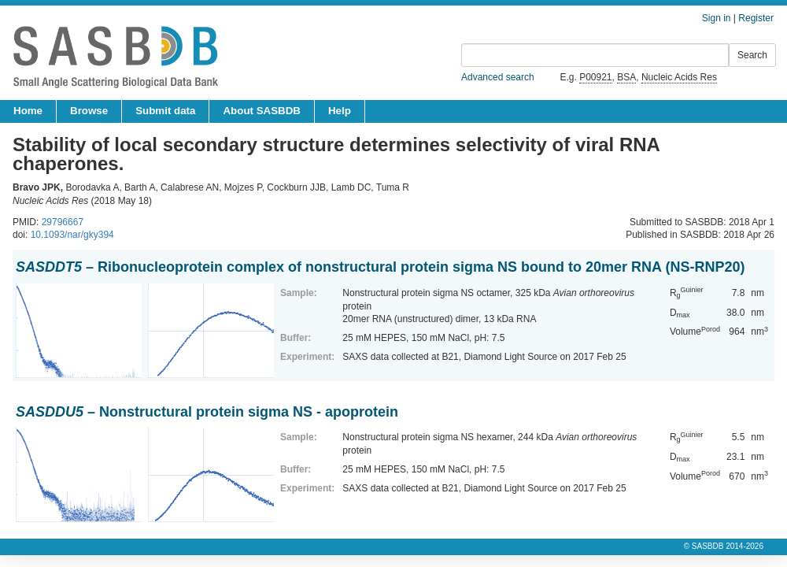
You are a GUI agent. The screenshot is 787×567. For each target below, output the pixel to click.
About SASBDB (261, 111)
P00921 (595, 77)
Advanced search (497, 77)
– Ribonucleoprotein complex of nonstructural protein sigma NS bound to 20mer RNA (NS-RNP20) (380, 267)
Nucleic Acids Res (679, 77)
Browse (89, 111)
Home (27, 111)
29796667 (62, 222)
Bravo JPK (37, 187)
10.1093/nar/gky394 (72, 234)
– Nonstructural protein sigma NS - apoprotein (207, 412)
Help (339, 111)
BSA (626, 77)
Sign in (716, 18)
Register (756, 18)
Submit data (165, 111)
